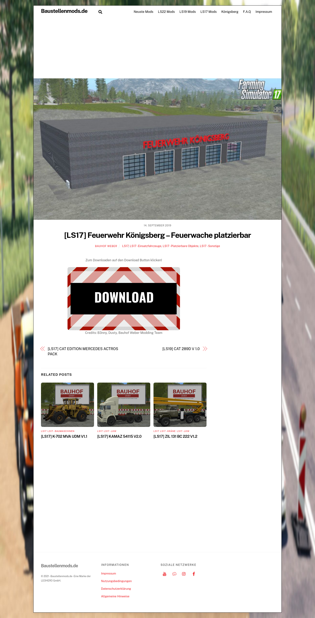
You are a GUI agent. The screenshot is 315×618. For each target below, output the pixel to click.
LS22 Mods (166, 12)
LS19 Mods (187, 12)
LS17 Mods (208, 12)
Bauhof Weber (106, 246)
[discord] (174, 573)
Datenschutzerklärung (116, 588)
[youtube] (165, 573)
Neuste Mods (143, 12)
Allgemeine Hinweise (115, 596)
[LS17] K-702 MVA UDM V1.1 (64, 436)
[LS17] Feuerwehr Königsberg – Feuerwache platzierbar (157, 235)
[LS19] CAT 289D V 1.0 (181, 349)
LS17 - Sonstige (210, 246)
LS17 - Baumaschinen (61, 431)
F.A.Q (247, 12)
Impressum (264, 12)
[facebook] (194, 573)
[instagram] (184, 573)
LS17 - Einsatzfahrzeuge (145, 246)
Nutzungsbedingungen (116, 581)
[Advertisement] (157, 48)
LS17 (125, 246)
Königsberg (229, 12)
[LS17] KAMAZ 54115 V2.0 (119, 436)
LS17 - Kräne (168, 431)
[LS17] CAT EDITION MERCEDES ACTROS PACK (83, 351)
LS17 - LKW (110, 431)
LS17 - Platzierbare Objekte (180, 246)
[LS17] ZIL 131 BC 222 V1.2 (175, 436)
